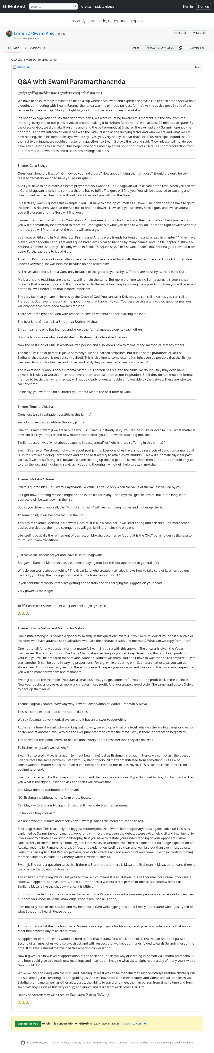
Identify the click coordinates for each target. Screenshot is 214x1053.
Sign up (203, 6)
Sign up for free (28, 1023)
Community (100, 1042)
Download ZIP (197, 48)
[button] (180, 48)
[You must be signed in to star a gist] (180, 33)
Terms (54, 1042)
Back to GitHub (104, 6)
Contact (123, 1042)
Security (76, 1042)
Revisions (35, 48)
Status (87, 1042)
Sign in (188, 6)
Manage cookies (139, 1042)
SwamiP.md (44, 33)
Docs (113, 1042)
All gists (86, 6)
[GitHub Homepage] (23, 1042)
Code (13, 48)
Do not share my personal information (172, 1042)
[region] (107, 541)
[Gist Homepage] (14, 6)
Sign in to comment (135, 1023)
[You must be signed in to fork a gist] (199, 33)
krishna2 (22, 33)
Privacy (65, 1042)
